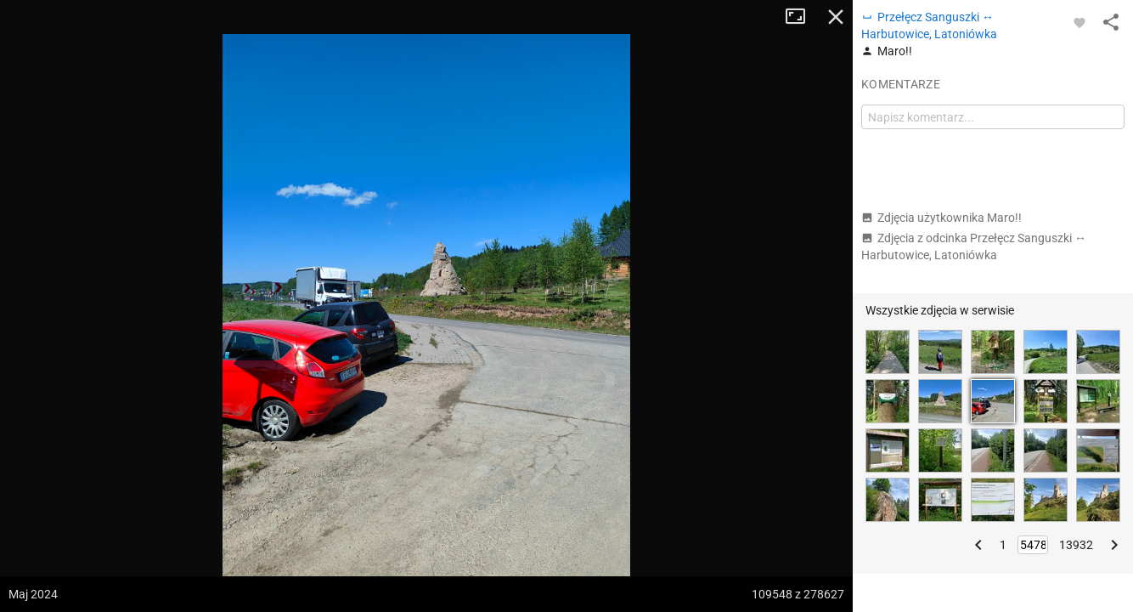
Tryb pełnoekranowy (802, 17)
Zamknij (836, 17)
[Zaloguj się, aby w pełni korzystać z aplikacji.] (1079, 22)
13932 (1076, 545)
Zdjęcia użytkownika (941, 217)
